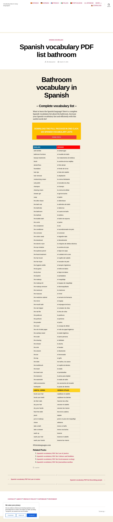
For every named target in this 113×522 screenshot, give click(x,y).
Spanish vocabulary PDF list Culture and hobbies (58, 460)
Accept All (31, 515)
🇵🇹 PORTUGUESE (76, 3)
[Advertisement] (56, 21)
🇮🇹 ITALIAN (64, 3)
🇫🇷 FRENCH (55, 3)
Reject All (21, 515)
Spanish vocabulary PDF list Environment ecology (58, 463)
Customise (10, 515)
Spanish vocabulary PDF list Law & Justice (55, 457)
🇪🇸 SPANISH (34, 3)
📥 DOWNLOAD (96, 5)
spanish (37, 471)
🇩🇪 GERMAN (45, 3)
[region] (21, 510)
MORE (98, 3)
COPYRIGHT (46, 502)
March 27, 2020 (64, 62)
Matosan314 (51, 62)
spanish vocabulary (56, 40)
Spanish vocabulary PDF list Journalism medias (57, 466)
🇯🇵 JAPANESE (89, 3)
